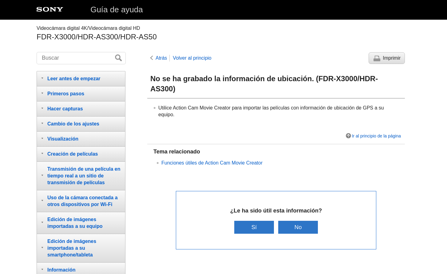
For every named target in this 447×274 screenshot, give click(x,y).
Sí (254, 227)
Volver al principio (192, 58)
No (298, 227)
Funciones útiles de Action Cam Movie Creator (212, 162)
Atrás (161, 58)
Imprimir (392, 58)
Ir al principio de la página (376, 135)
